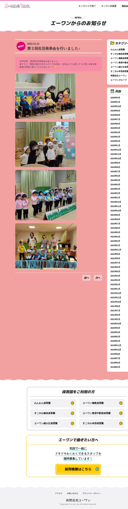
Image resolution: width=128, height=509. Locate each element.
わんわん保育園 (42, 403)
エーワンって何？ (87, 6)
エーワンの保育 (108, 6)
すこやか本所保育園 (93, 423)
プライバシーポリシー (91, 493)
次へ (97, 277)
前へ (86, 277)
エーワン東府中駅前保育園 (96, 413)
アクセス (58, 493)
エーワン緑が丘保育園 (45, 423)
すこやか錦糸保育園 (44, 413)
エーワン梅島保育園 (93, 403)
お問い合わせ (72, 493)
